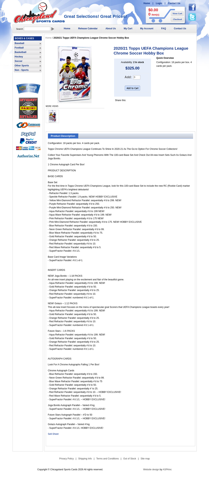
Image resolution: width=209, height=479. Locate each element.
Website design (151, 469)
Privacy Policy (66, 458)
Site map (145, 458)
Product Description (63, 135)
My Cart (128, 28)
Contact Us (174, 3)
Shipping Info (85, 458)
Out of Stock (129, 458)
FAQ (163, 28)
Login (159, 3)
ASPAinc (167, 469)
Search (19, 29)
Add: (128, 77)
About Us (111, 28)
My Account (146, 28)
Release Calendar (88, 28)
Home (147, 3)
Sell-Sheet (53, 434)
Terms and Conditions (107, 458)
